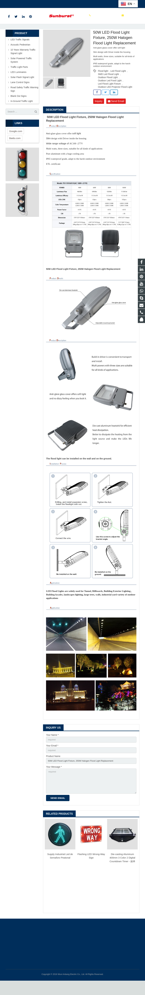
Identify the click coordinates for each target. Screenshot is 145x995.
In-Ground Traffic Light (22, 112)
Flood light (103, 82)
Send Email (116, 112)
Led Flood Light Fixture (109, 95)
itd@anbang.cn (48, 3)
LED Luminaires (44, 32)
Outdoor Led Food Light (110, 91)
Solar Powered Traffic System (21, 71)
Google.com (15, 142)
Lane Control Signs (20, 93)
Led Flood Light (61, 32)
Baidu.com (15, 149)
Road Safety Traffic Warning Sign (24, 100)
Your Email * (52, 757)
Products (29, 32)
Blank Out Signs (18, 107)
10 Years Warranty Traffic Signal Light (23, 63)
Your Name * (52, 746)
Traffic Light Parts (19, 78)
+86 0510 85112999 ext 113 (22, 3)
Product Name (53, 768)
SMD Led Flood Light (108, 85)
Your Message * (54, 779)
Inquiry (98, 112)
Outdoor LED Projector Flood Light (115, 98)
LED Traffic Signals (20, 50)
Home (18, 32)
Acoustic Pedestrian (20, 56)
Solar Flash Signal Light (22, 88)
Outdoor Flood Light (108, 88)
